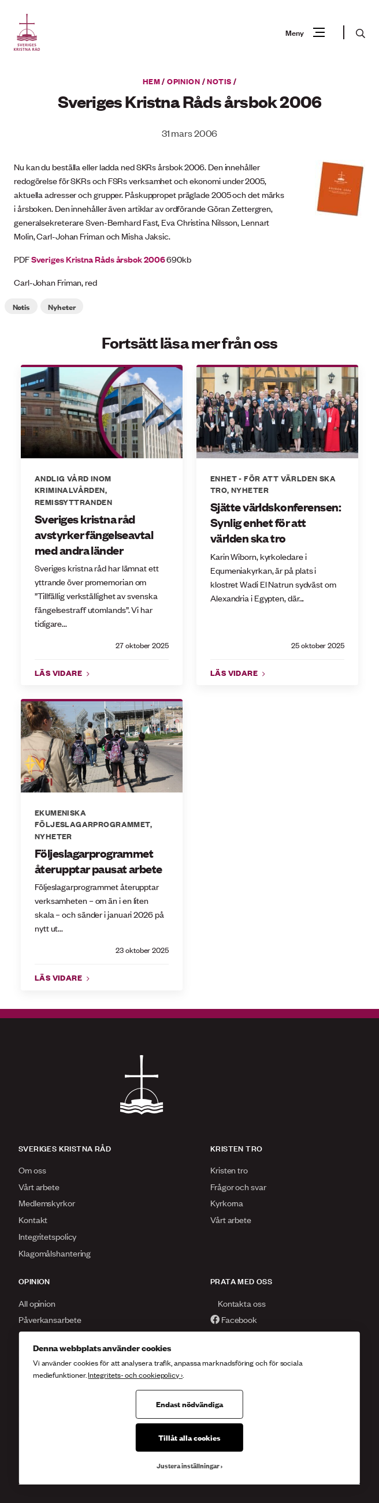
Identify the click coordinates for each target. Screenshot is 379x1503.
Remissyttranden (73, 501)
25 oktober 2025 (317, 645)
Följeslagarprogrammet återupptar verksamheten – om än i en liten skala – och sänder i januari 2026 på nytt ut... (99, 907)
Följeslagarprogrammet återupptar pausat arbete (98, 861)
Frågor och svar (238, 1186)
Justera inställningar (188, 1465)
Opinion (183, 81)
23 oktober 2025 (142, 949)
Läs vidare (59, 672)
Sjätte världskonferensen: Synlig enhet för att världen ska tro (275, 522)
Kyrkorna (226, 1203)
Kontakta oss (238, 1303)
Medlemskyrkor (46, 1203)
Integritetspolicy (47, 1236)
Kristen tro (229, 1170)
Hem (151, 81)
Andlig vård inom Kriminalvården (73, 483)
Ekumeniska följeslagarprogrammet (92, 817)
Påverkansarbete (49, 1319)
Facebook (233, 1319)
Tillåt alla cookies (189, 1437)
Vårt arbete (39, 1186)
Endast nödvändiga (189, 1403)
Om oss (32, 1170)
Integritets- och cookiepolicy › (135, 1374)
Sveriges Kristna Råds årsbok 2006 (98, 259)
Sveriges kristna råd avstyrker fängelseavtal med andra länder (94, 534)
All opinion (36, 1303)
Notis (219, 81)
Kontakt (32, 1219)
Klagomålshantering (54, 1253)
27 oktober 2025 (142, 645)
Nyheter (61, 306)
